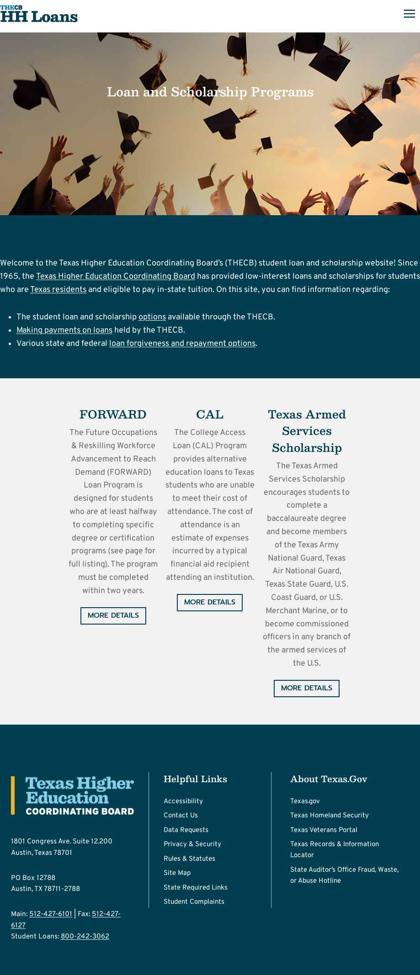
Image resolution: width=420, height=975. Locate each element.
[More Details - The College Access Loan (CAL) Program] (210, 602)
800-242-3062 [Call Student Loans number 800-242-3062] (85, 936)
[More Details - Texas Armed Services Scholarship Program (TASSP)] (307, 688)
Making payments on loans (64, 330)
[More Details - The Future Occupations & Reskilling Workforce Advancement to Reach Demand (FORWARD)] (113, 616)
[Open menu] (409, 13)
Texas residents (58, 290)
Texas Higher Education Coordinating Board (115, 276)
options (152, 317)
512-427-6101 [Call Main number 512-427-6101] (50, 914)
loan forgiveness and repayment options (182, 344)
